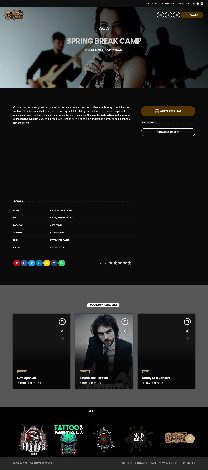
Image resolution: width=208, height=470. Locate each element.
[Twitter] (193, 3)
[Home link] (14, 15)
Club (104, 29)
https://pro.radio (59, 240)
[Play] (168, 15)
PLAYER (192, 15)
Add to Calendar (168, 111)
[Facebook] (201, 3)
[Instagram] (197, 3)
